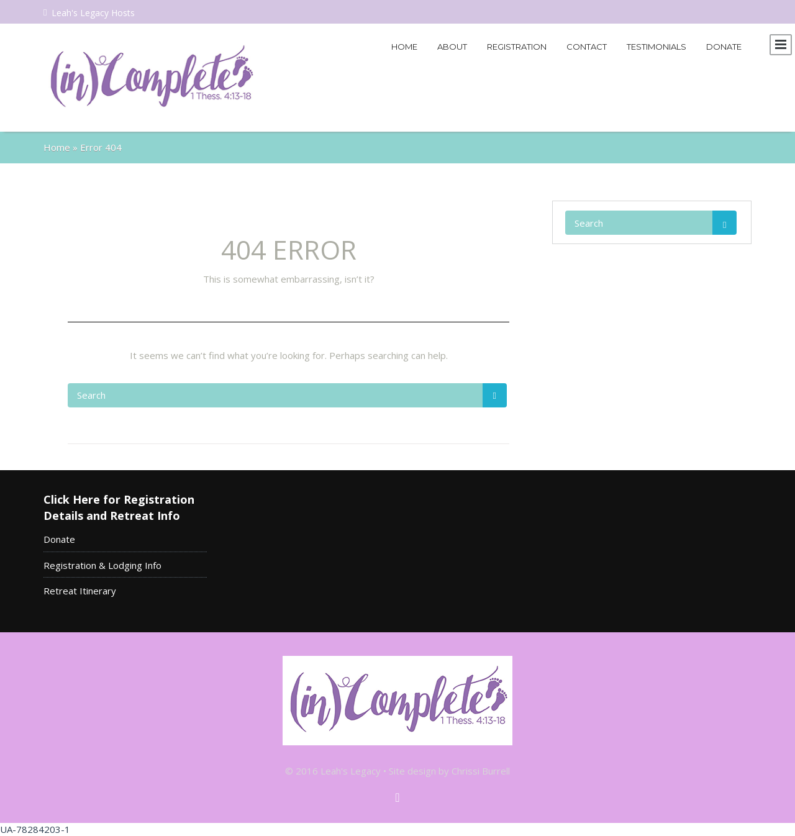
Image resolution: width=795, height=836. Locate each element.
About (452, 47)
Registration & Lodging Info (102, 565)
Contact (586, 47)
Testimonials (656, 47)
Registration (517, 47)
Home (404, 47)
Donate (724, 47)
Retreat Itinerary (79, 590)
